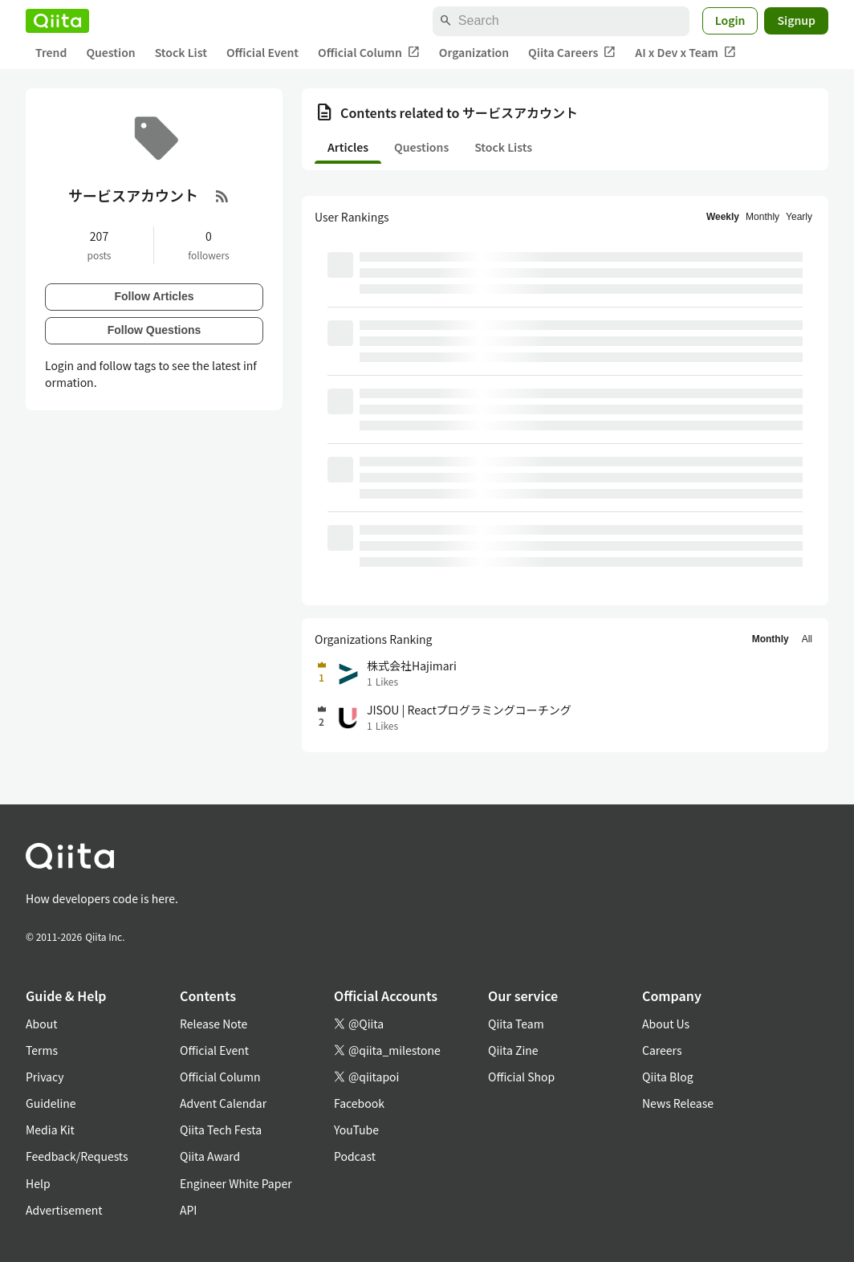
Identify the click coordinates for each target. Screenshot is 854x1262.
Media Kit (50, 1130)
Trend (51, 52)
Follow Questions (154, 330)
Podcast (355, 1156)
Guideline (51, 1103)
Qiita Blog (667, 1077)
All (807, 639)
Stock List (181, 52)
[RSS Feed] (222, 196)
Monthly (762, 216)
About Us (665, 1024)
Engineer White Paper (236, 1183)
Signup (796, 20)
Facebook (359, 1103)
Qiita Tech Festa (221, 1130)
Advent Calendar (223, 1103)
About (41, 1024)
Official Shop (521, 1077)
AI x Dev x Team (685, 52)
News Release (678, 1103)
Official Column (369, 52)
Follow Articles (153, 296)
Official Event (262, 52)
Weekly (722, 216)
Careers (661, 1050)
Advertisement (64, 1210)
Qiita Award (210, 1156)
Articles (347, 147)
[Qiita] (57, 21)
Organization (474, 52)
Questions (421, 147)
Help (38, 1183)
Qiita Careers (572, 52)
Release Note (213, 1024)
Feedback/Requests (77, 1156)
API (188, 1210)
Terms (42, 1050)
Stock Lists (503, 147)
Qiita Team (516, 1024)
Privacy (44, 1077)
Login (730, 20)
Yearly (799, 216)
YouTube (356, 1130)
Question (110, 52)
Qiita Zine (513, 1050)
